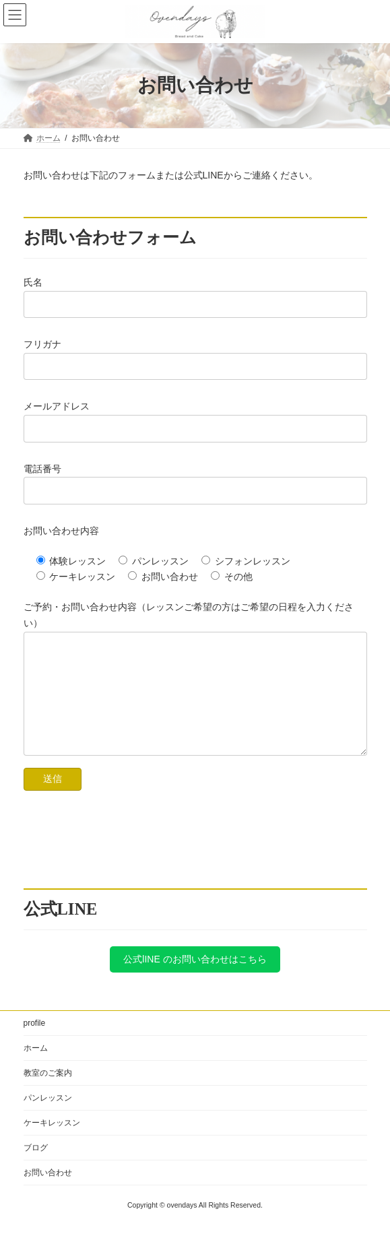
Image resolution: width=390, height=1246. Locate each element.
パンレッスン (48, 1118)
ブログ (36, 1168)
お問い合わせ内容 (61, 530)
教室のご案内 (48, 1093)
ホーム (36, 1068)
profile (35, 1043)
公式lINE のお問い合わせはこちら (194, 979)
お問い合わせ (48, 1193)
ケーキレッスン (52, 1143)
